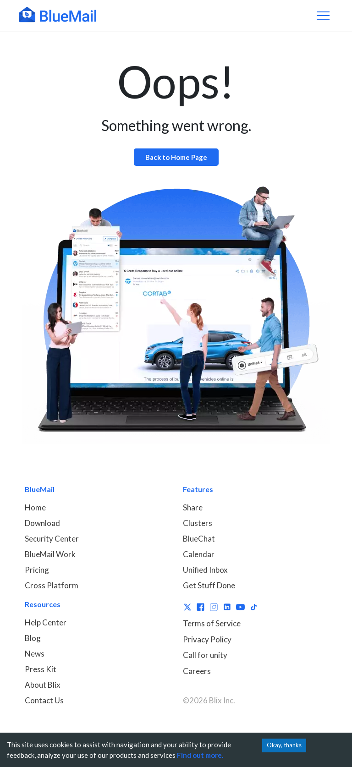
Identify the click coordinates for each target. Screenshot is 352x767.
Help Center (45, 622)
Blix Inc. (222, 700)
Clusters (197, 523)
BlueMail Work (50, 554)
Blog (33, 638)
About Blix (42, 685)
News (34, 653)
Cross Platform (51, 585)
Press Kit (40, 669)
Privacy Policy (207, 639)
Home (35, 507)
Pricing (37, 570)
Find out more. (200, 755)
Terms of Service (212, 623)
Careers (197, 671)
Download (42, 523)
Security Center (52, 538)
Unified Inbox (205, 570)
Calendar (198, 554)
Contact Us (44, 700)
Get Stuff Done (209, 585)
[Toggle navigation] (323, 15)
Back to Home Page (176, 157)
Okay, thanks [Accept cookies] (284, 745)
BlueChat (199, 538)
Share (193, 507)
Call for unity (205, 655)
